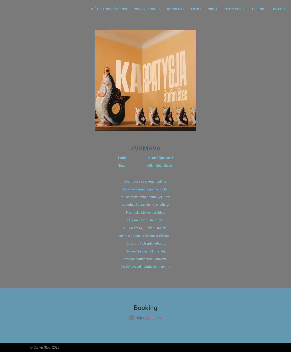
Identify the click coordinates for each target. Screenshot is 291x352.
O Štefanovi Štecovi (109, 9)
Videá (213, 9)
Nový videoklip (147, 9)
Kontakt (278, 9)
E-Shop (258, 9)
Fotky (196, 9)
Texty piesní (235, 9)
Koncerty (176, 9)
